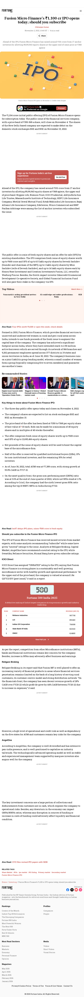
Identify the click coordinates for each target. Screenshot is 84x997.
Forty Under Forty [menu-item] (9, 930)
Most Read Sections (11, 942)
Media (46, 942)
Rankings (6, 906)
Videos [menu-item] (46, 946)
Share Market (7, 872)
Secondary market (59, 872)
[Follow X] (72, 889)
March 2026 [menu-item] (6, 975)
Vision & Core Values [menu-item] (53, 986)
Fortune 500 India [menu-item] (9, 920)
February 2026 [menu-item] (7, 978)
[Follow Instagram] (80, 889)
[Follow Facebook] (67, 889)
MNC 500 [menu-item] (5, 936)
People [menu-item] (46, 914)
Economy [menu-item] (6, 952)
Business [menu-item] (5, 946)
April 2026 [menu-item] (6, 972)
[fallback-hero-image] (12, 383)
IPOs (15, 872)
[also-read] (42, 326)
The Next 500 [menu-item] (7, 926)
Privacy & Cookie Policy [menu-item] (21, 986)
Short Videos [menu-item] (48, 949)
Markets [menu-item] (5, 949)
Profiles (46, 906)
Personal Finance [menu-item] (9, 955)
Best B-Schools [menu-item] (8, 933)
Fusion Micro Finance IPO (12, 875)
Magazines (6, 964)
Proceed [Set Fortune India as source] (61, 108)
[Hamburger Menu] (80, 11)
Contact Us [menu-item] (68, 986)
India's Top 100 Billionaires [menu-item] (13, 914)
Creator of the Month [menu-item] (10, 911)
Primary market (44, 872)
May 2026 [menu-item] (6, 969)
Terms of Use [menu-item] (38, 986)
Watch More (76, 289)
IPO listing (33, 872)
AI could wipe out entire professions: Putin (56, 295)
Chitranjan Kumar (42, 27)
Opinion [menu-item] (5, 959)
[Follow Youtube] (76, 889)
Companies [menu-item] (48, 911)
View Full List (40, 639)
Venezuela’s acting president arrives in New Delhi (19, 295)
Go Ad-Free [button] (60, 177)
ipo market (23, 872)
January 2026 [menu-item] (7, 981)
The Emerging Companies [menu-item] (13, 917)
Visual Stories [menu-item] (49, 952)
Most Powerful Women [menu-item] (11, 923)
